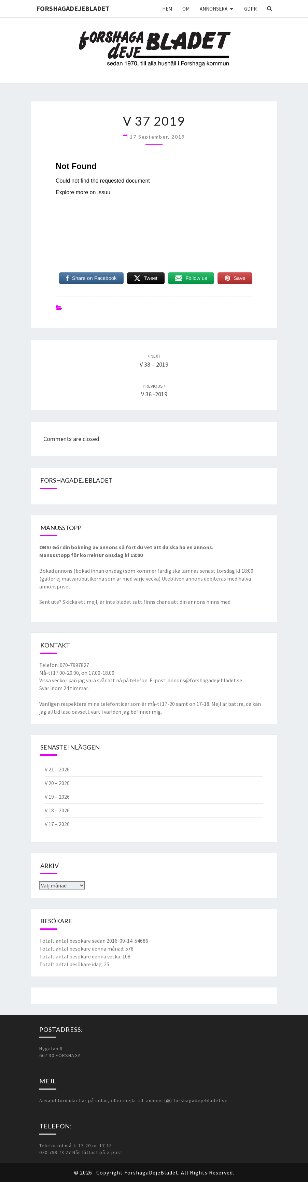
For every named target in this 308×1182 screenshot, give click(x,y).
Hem (167, 8)
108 (126, 956)
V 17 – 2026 (57, 824)
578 (129, 948)
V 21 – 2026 (57, 769)
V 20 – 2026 (57, 783)
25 (106, 964)
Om (186, 8)
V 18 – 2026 (57, 810)
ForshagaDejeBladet (72, 8)
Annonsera (213, 8)
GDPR (250, 8)
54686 (141, 940)
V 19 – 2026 (57, 796)
